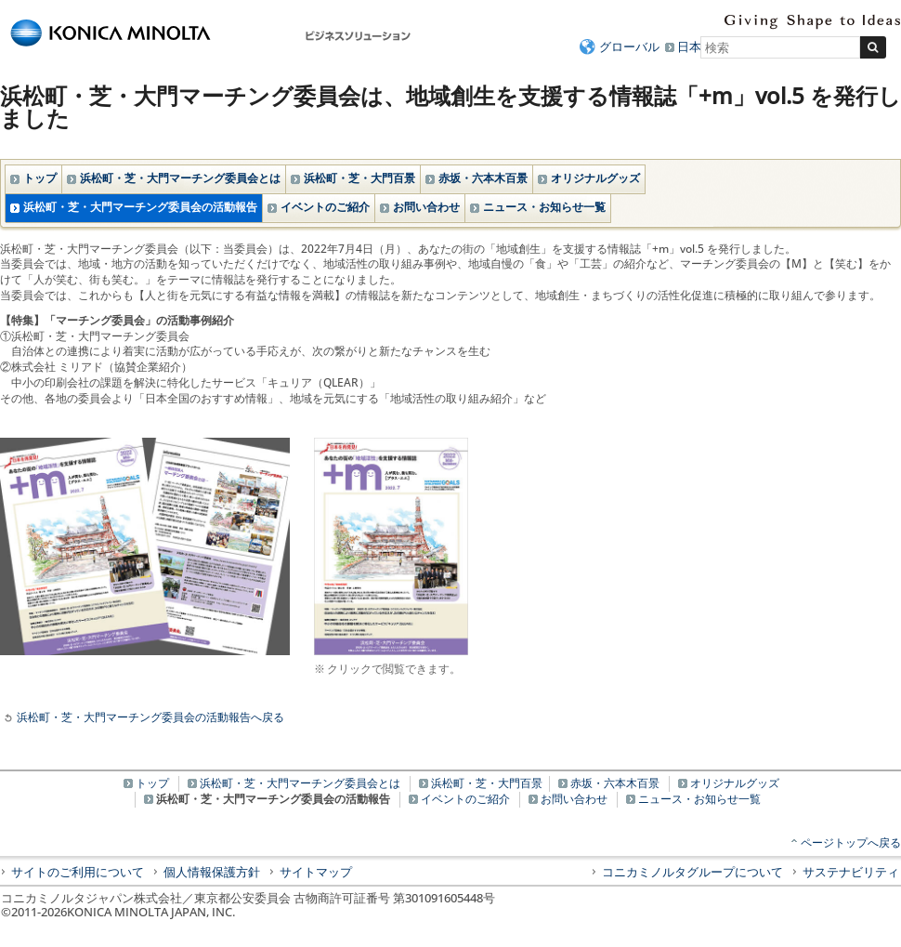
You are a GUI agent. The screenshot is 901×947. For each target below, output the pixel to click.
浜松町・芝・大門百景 (359, 178)
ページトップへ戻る (851, 842)
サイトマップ (316, 871)
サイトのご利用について (77, 871)
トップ (40, 178)
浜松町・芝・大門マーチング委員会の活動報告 (140, 207)
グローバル (629, 46)
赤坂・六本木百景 (483, 178)
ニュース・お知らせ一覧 (544, 207)
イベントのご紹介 (325, 207)
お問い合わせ (426, 207)
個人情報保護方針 (211, 871)
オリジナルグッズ (595, 178)
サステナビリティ (851, 871)
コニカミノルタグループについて (692, 871)
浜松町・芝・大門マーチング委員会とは (180, 178)
